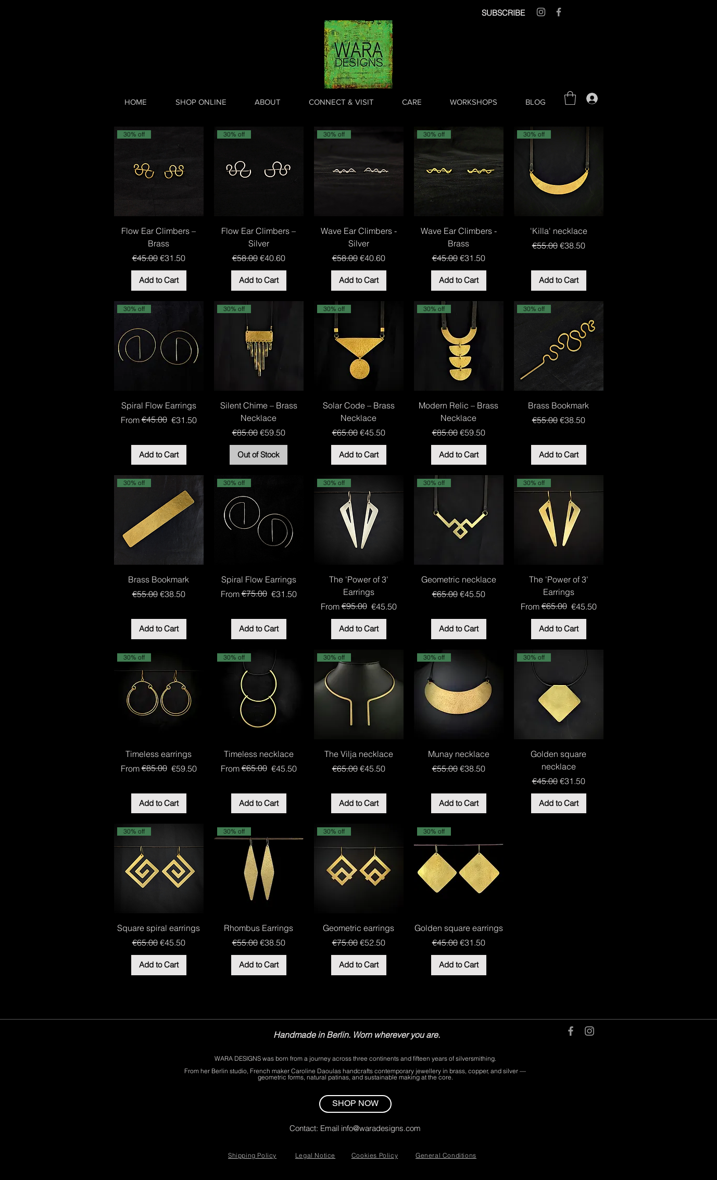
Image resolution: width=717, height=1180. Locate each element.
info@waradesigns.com (381, 1128)
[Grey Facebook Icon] (558, 12)
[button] (570, 98)
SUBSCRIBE (503, 13)
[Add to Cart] (158, 280)
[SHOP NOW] (355, 1104)
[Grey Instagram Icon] (541, 12)
